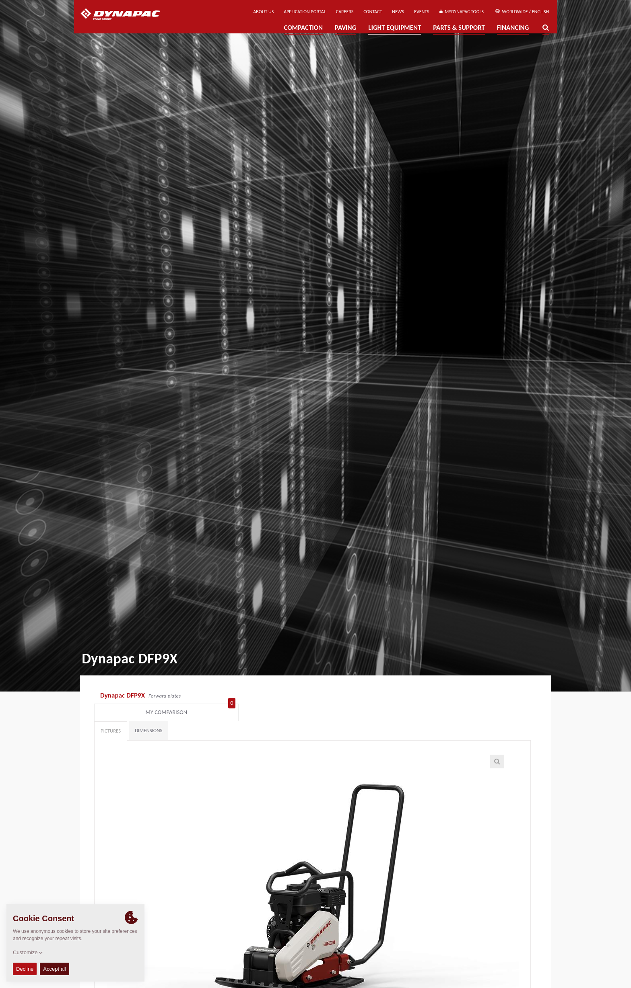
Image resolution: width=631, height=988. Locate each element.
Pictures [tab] (111, 717)
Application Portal (305, 11)
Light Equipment (394, 27)
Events (421, 11)
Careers (344, 11)
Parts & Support (459, 27)
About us (263, 11)
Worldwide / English (522, 11)
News (398, 11)
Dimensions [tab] (148, 716)
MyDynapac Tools (461, 11)
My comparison (497, 696)
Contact (372, 11)
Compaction (303, 27)
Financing (513, 27)
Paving (345, 27)
